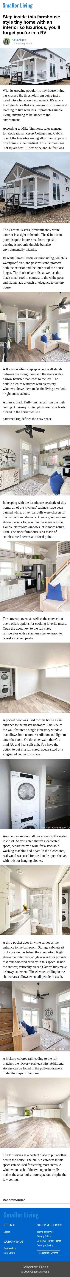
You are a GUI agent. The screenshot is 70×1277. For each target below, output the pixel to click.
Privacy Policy (44, 1236)
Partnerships (10, 1248)
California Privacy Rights (49, 1241)
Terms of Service (45, 1232)
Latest (7, 1232)
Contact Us (9, 1253)
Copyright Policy (45, 1245)
